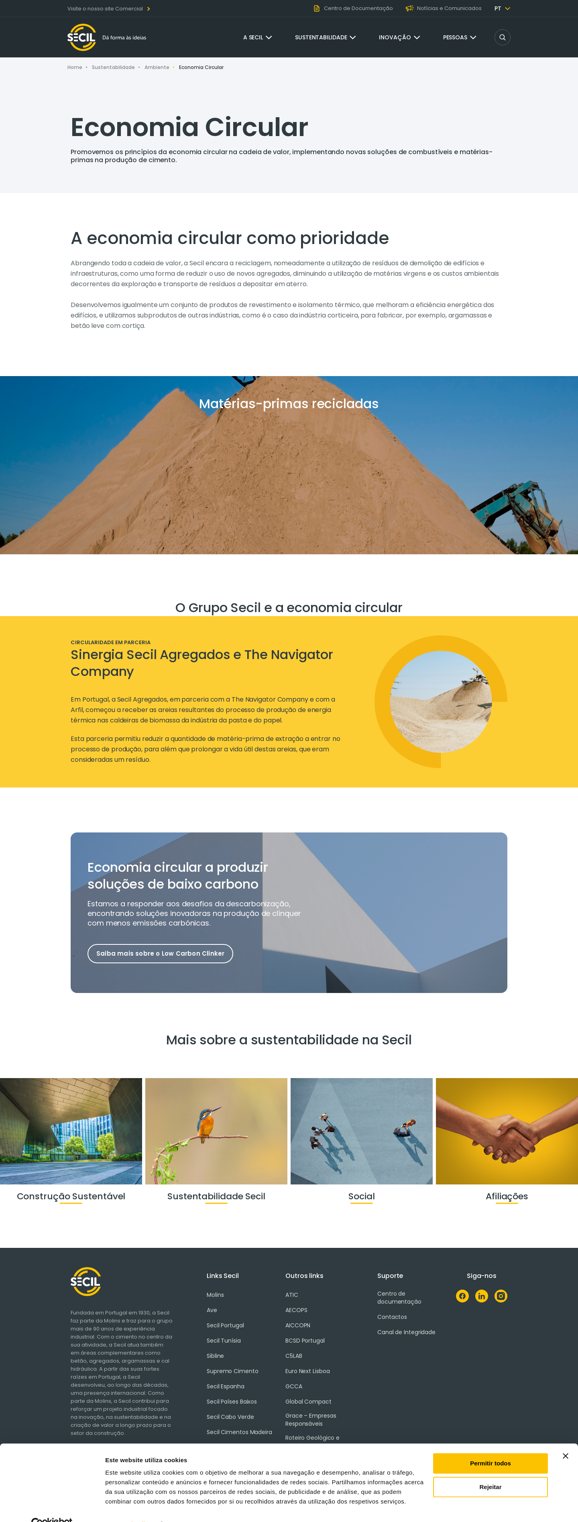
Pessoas (455, 37)
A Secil (253, 37)
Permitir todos (490, 1446)
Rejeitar (490, 1469)
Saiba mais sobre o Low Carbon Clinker (160, 953)
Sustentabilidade (321, 37)
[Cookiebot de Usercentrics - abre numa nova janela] (52, 1506)
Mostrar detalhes (129, 1506)
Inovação (395, 37)
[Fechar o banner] (565, 1438)
